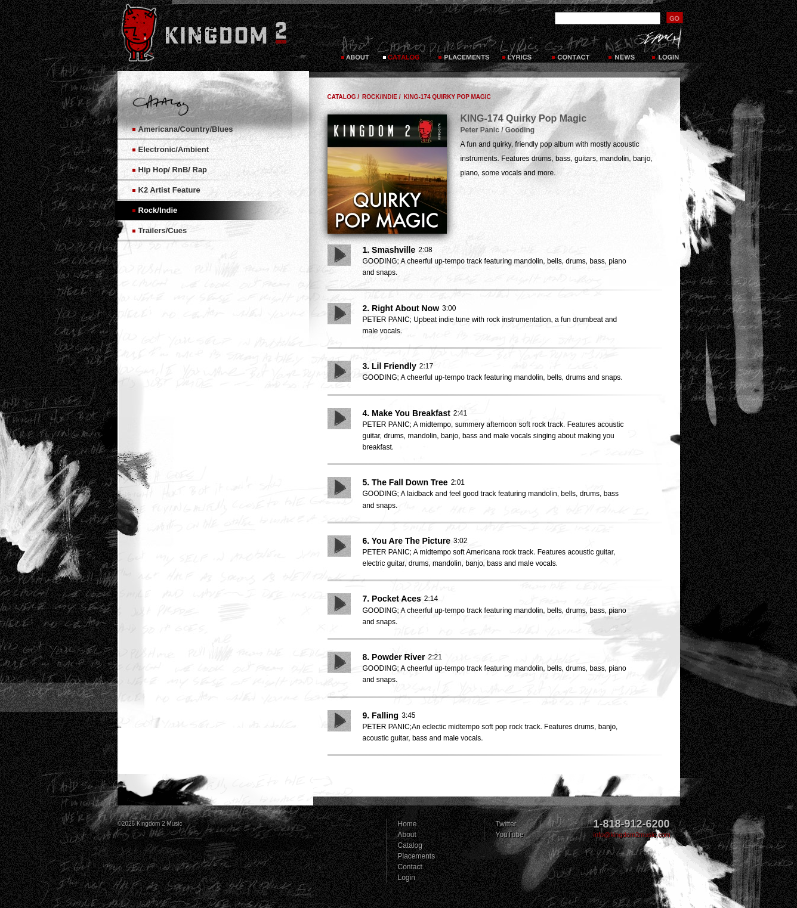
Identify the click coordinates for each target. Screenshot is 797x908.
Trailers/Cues (162, 230)
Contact (572, 48)
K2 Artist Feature (169, 189)
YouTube (510, 834)
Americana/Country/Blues (185, 129)
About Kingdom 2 (356, 48)
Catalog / (344, 97)
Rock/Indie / (381, 97)
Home (407, 824)
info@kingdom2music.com (632, 834)
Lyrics (520, 48)
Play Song (339, 255)
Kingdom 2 (220, 33)
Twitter (506, 824)
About (407, 834)
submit (674, 17)
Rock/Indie (158, 210)
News (621, 48)
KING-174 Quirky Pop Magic (446, 97)
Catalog (401, 48)
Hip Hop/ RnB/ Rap (173, 169)
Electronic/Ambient (173, 149)
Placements (463, 48)
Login (666, 48)
